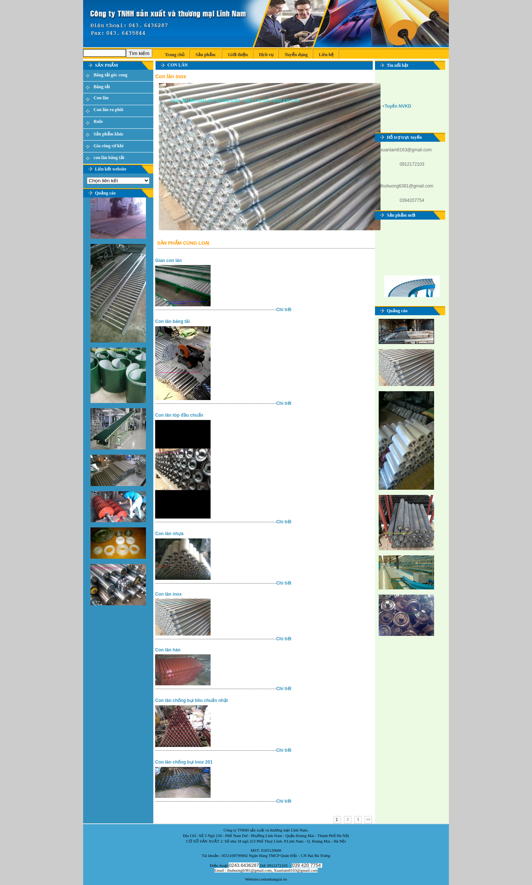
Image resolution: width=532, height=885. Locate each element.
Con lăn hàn (168, 649)
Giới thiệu (238, 54)
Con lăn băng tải (172, 321)
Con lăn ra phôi (108, 109)
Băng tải (101, 86)
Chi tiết (283, 309)
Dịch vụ (266, 54)
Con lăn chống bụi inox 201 (183, 762)
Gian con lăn (168, 260)
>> (368, 819)
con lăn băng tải (108, 157)
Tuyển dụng (296, 54)
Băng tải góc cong (110, 75)
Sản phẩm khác (108, 134)
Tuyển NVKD (398, 107)
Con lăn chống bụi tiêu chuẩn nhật (191, 700)
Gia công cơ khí (108, 145)
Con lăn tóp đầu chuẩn (179, 415)
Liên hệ (326, 54)
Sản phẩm (205, 54)
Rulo (98, 121)
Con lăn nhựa (169, 533)
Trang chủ (172, 54)
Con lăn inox (168, 594)
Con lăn (100, 97)
